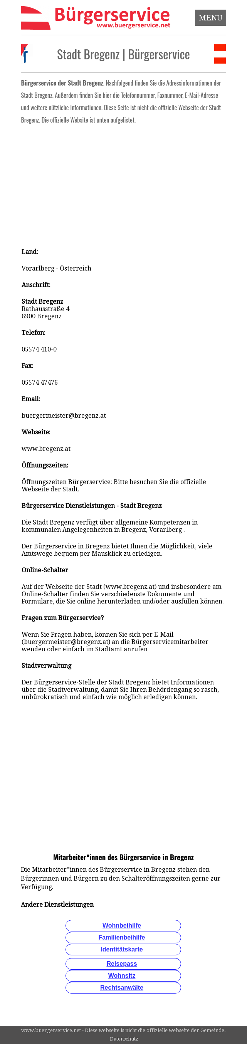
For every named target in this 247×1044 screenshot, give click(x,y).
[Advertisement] (123, 183)
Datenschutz (124, 1039)
